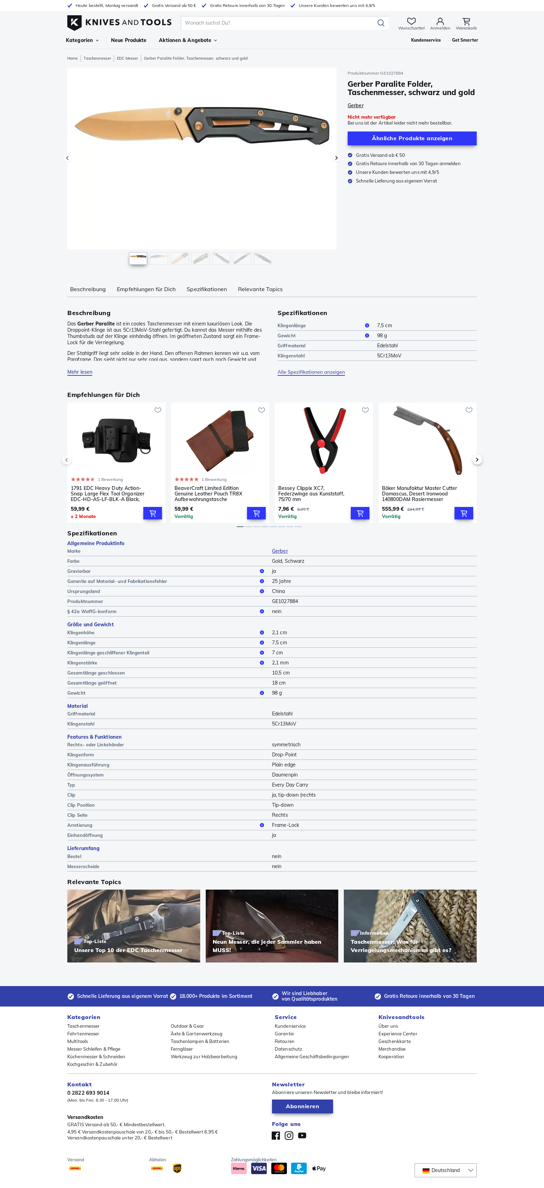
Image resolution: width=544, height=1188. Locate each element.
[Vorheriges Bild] (67, 157)
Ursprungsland (166, 591)
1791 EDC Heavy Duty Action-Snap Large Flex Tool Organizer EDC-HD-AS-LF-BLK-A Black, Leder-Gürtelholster (107, 493)
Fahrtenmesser (83, 1033)
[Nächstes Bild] (336, 157)
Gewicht (325, 335)
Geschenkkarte (395, 1041)
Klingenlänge (325, 325)
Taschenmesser (97, 58)
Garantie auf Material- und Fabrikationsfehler (166, 581)
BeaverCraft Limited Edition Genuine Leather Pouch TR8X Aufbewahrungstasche (208, 493)
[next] (465, 459)
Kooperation (391, 1056)
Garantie (284, 1033)
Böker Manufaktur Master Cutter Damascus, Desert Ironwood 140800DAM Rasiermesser (419, 493)
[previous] (78, 459)
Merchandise (392, 1049)
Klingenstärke (166, 662)
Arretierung (166, 825)
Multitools (77, 1041)
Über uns (388, 1026)
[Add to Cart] (152, 513)
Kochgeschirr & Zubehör (92, 1064)
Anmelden (440, 28)
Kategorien (82, 40)
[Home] (119, 21)
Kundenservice (290, 1026)
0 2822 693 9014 (88, 1092)
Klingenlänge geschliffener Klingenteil (166, 652)
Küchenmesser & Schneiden (96, 1056)
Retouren (285, 1041)
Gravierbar (166, 571)
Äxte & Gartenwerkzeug (197, 1033)
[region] (202, 168)
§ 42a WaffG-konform (166, 611)
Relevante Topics (260, 289)
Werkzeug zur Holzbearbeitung (204, 1056)
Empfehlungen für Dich (146, 289)
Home (72, 58)
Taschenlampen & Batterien (200, 1041)
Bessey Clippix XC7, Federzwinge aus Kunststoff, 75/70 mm (311, 493)
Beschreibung (88, 289)
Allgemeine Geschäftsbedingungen (312, 1056)
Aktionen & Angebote (188, 40)
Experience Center (398, 1033)
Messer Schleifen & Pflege (94, 1049)
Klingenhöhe (166, 632)
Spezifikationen (207, 289)
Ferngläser (182, 1049)
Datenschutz (288, 1049)
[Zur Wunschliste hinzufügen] (157, 410)
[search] (279, 22)
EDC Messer (127, 58)
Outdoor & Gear (187, 1026)
